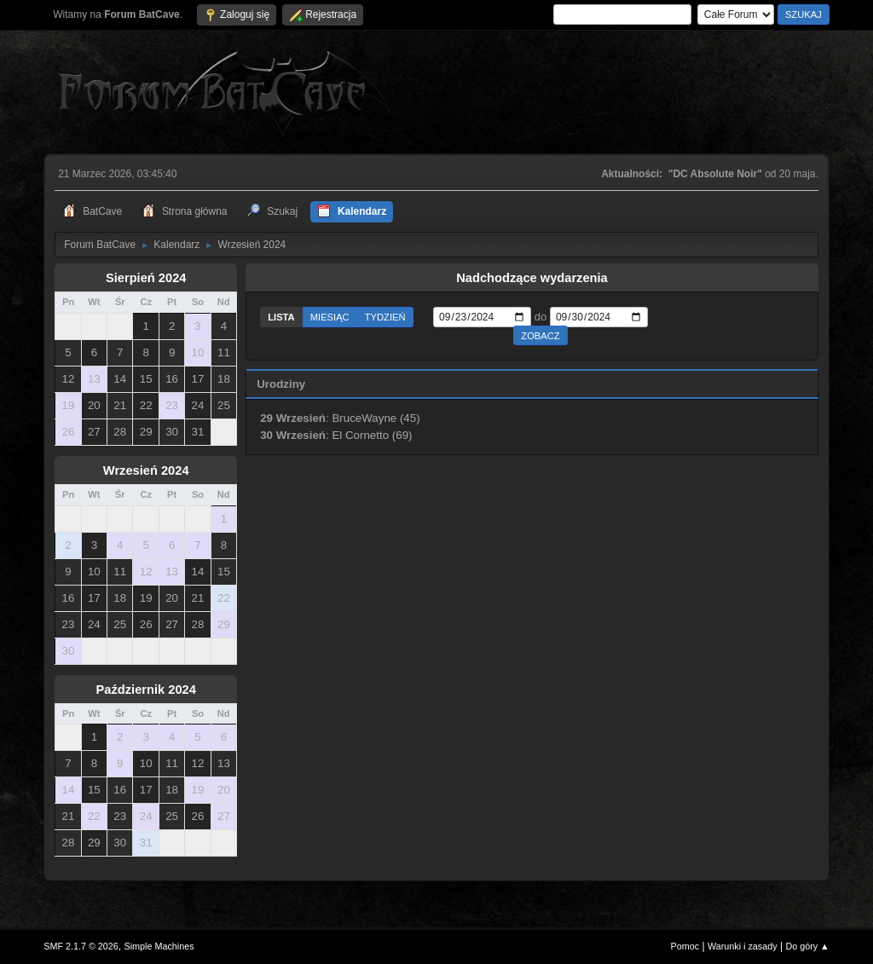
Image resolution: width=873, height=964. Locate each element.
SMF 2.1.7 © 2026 (81, 946)
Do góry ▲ (807, 946)
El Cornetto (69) (372, 435)
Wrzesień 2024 (146, 470)
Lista (281, 317)
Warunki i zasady (743, 946)
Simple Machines (159, 946)
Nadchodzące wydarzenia (532, 278)
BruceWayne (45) (375, 418)
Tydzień (385, 317)
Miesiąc (330, 317)
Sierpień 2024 (146, 278)
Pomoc (685, 946)
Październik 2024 (146, 689)
